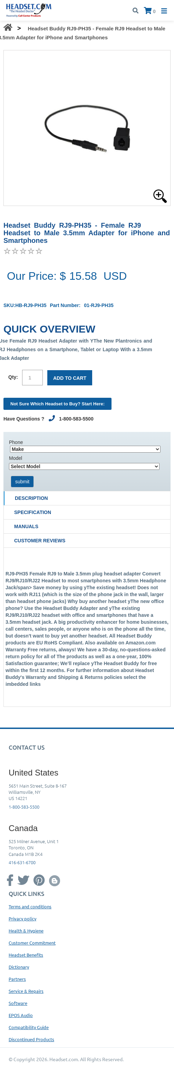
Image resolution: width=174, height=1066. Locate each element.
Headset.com (63, 1059)
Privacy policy (22, 918)
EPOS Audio (21, 1015)
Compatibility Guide (29, 1027)
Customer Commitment (32, 943)
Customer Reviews (39, 540)
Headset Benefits (26, 955)
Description (31, 498)
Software (18, 1003)
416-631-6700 (22, 862)
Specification (32, 512)
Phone (16, 442)
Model (15, 458)
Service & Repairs (26, 991)
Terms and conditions (30, 906)
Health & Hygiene (26, 931)
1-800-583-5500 (24, 806)
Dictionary (19, 967)
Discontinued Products (31, 1039)
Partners (17, 979)
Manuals (26, 526)
